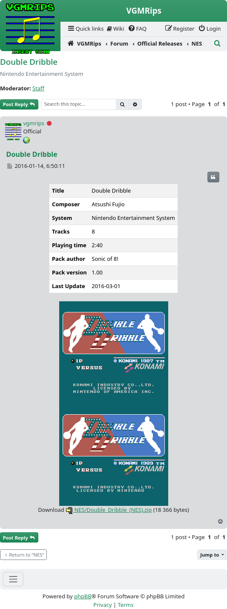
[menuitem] (85, 29)
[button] (212, 554)
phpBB (83, 596)
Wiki (115, 28)
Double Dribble (28, 61)
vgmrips (33, 123)
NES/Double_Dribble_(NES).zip (109, 510)
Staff (38, 88)
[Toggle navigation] (13, 579)
